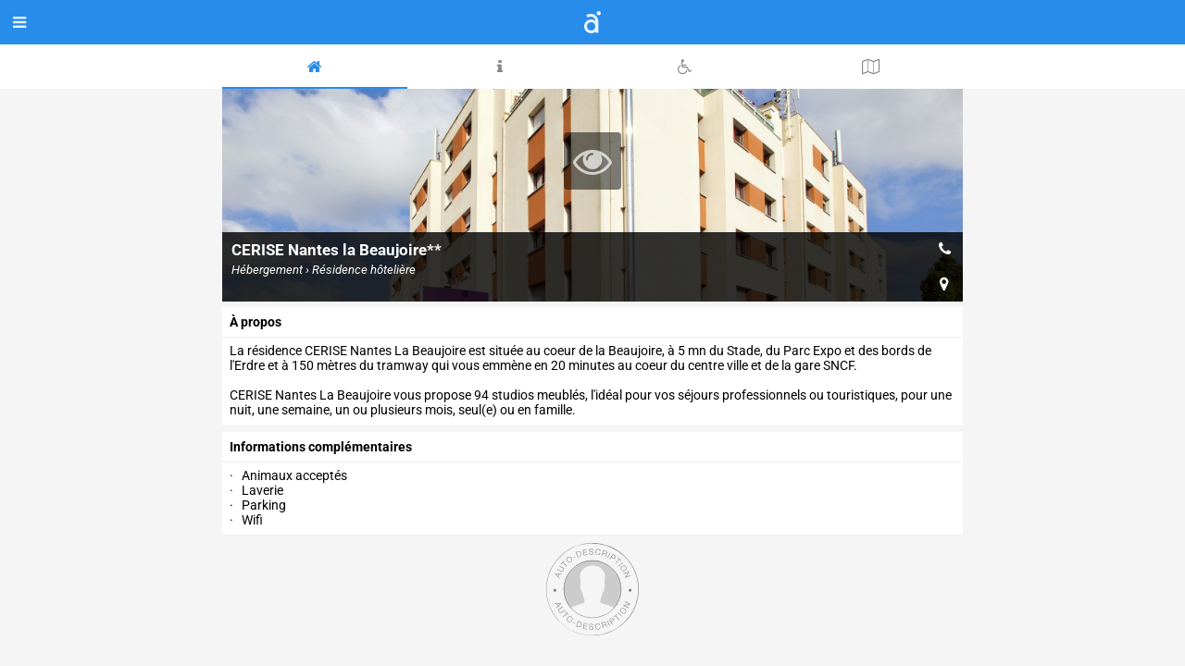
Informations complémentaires (321, 446)
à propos (255, 321)
